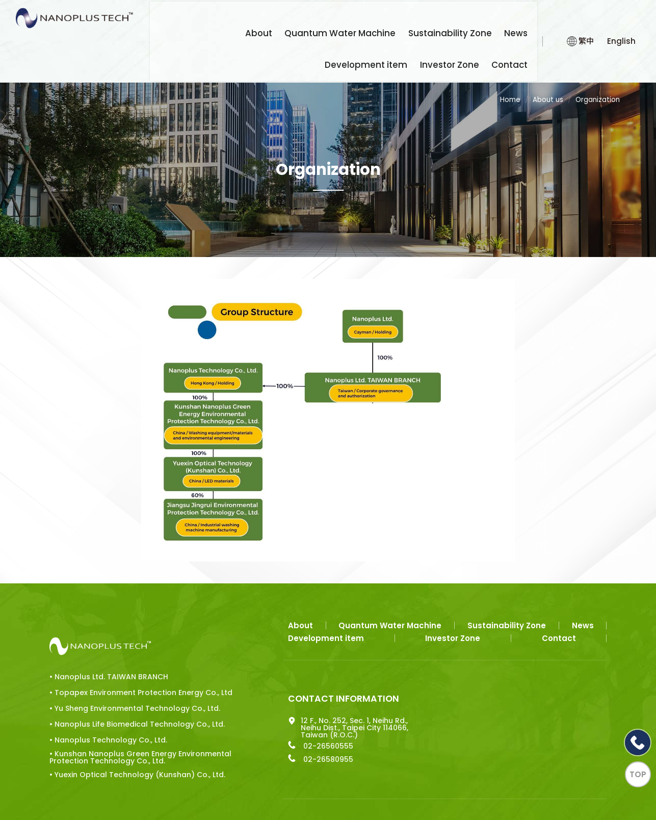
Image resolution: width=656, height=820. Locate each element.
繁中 (576, 36)
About (206, 18)
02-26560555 (281, 707)
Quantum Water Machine (279, 18)
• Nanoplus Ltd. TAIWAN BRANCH (108, 627)
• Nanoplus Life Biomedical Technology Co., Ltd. (130, 683)
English (620, 36)
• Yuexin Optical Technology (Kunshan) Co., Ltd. (131, 745)
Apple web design (227, 786)
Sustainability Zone (378, 18)
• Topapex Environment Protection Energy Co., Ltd (127, 645)
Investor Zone (461, 54)
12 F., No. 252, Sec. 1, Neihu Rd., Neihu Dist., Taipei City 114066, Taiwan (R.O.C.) (308, 689)
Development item (494, 18)
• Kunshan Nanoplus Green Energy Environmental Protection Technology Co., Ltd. (128, 722)
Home (507, 90)
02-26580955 (281, 720)
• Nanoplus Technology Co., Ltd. (108, 701)
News (437, 18)
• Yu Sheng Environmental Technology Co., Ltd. (128, 664)
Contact (515, 54)
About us (546, 90)
